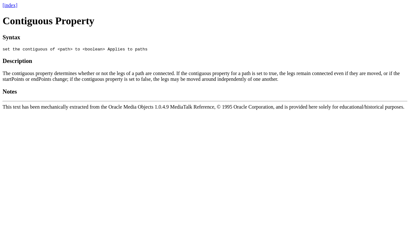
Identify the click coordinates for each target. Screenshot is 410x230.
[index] (10, 5)
